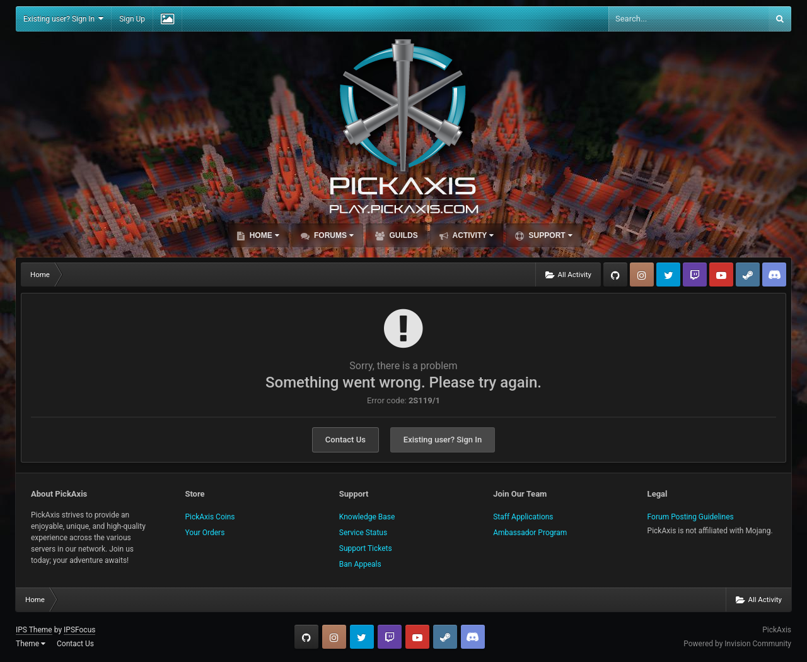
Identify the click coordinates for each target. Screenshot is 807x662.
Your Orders (204, 532)
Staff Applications (523, 516)
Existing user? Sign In (63, 18)
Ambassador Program (530, 532)
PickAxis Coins (210, 516)
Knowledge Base (367, 516)
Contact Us (345, 439)
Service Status (363, 532)
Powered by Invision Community (737, 643)
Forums (333, 235)
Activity (472, 235)
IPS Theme (34, 629)
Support (549, 235)
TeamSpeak (774, 275)
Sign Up (132, 19)
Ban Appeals (360, 564)
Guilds (402, 235)
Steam (748, 275)
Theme (30, 643)
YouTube (721, 275)
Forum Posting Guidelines (690, 516)
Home (263, 235)
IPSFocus (79, 629)
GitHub (615, 275)
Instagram (642, 275)
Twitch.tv (695, 275)
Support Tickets (365, 548)
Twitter (668, 275)
